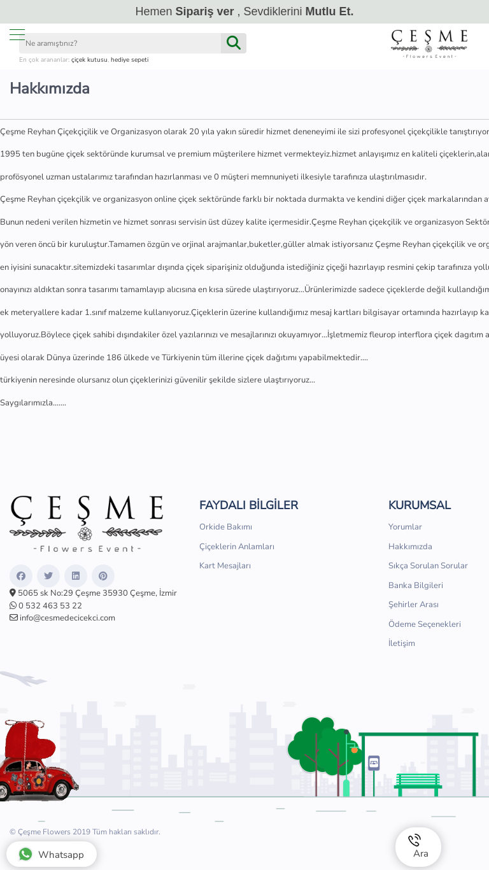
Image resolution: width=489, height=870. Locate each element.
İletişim (401, 643)
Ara (418, 847)
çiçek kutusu (89, 59)
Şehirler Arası (413, 604)
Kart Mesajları (225, 566)
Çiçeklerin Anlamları (236, 546)
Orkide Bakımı (225, 527)
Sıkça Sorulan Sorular (428, 566)
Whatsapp (51, 854)
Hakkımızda (410, 546)
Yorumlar (405, 527)
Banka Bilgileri (415, 585)
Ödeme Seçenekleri (424, 624)
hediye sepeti (129, 59)
